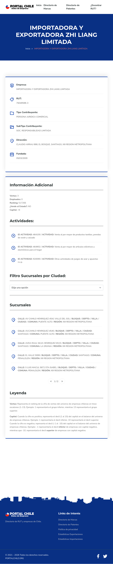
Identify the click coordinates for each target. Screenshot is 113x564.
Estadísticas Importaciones (70, 539)
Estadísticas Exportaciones (70, 534)
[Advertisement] (56, 472)
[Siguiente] (62, 381)
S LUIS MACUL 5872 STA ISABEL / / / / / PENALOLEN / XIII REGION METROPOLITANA (57, 369)
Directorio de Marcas (50, 7)
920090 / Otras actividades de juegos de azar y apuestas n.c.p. (58, 260)
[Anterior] (51, 381)
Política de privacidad (68, 529)
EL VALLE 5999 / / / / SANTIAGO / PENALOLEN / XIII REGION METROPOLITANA (59, 357)
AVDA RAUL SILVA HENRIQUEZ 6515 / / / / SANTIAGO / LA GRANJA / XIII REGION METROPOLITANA (58, 345)
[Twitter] (105, 556)
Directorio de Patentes (72, 7)
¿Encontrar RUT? (96, 7)
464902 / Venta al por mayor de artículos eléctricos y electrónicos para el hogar (56, 248)
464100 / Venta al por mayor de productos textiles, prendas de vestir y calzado (59, 236)
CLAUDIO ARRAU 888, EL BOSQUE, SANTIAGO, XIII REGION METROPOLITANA (54, 144)
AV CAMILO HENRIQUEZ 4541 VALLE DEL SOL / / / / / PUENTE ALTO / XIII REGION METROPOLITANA (58, 320)
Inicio (38, 5)
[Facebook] (98, 556)
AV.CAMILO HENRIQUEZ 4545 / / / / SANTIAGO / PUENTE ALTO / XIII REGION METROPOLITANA (56, 332)
